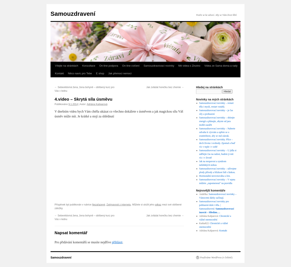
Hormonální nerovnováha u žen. (215, 175)
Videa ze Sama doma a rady (220, 65)
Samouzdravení (73, 13)
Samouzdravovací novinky (158, 65)
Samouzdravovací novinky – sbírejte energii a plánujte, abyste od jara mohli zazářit (217, 121)
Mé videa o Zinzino (189, 65)
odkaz (158, 204)
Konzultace (88, 65)
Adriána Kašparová (97, 104)
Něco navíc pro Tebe (80, 73)
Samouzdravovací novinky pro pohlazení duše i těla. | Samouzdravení (214, 205)
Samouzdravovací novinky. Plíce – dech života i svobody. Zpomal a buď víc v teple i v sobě (217, 143)
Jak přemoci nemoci (120, 73)
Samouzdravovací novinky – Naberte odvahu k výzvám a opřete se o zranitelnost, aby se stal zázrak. (217, 132)
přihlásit (117, 242)
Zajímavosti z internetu (118, 204)
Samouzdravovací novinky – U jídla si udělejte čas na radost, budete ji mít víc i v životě (217, 154)
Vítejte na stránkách (66, 65)
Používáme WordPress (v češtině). (216, 257)
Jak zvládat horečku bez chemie (165, 87)
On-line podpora (108, 65)
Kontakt (59, 73)
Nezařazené (98, 204)
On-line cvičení (130, 65)
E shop (100, 73)
